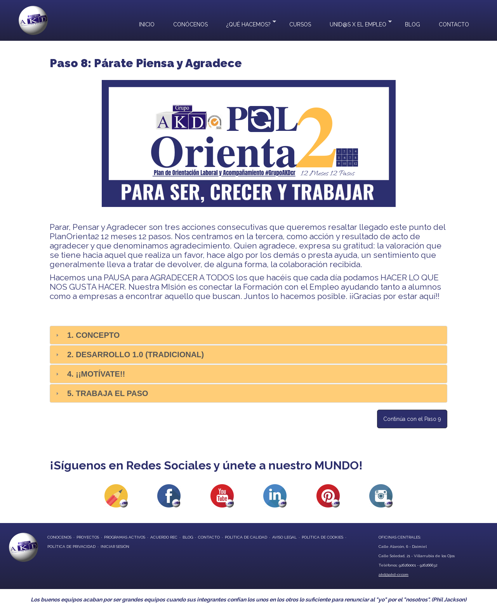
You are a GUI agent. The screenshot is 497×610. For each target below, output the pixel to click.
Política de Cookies (322, 537)
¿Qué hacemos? (246, 23)
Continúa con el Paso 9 (412, 419)
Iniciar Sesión (115, 546)
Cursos (300, 24)
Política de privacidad (71, 546)
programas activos (124, 537)
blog (187, 537)
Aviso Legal (284, 537)
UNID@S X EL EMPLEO (356, 23)
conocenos (59, 537)
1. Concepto (93, 335)
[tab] (248, 335)
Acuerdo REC (163, 537)
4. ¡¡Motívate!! (96, 374)
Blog (412, 24)
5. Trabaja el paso (107, 393)
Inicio (147, 24)
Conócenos (190, 24)
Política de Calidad (246, 537)
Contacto (454, 24)
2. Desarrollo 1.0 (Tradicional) (135, 354)
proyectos (87, 537)
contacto (209, 537)
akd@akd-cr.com (393, 574)
